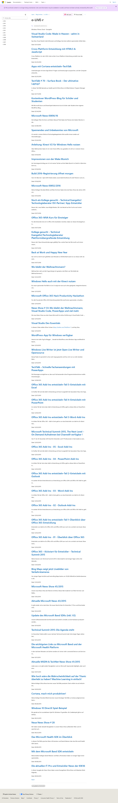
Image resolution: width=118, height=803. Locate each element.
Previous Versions (14, 798)
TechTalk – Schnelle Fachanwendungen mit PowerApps (53, 368)
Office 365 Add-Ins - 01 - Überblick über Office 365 (57, 537)
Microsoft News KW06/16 (44, 115)
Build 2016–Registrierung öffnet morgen (52, 173)
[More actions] (85, 14)
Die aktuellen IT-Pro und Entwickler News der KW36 (58, 765)
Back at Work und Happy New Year (49, 252)
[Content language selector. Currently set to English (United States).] (9, 794)
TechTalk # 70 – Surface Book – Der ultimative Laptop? (54, 82)
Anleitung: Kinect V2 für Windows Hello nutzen (55, 144)
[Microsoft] (3, 2)
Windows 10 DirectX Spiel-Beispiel (49, 707)
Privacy (36, 798)
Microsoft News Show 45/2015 (47, 586)
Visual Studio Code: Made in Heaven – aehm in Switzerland (55, 35)
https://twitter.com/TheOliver (61, 327)
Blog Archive (39, 14)
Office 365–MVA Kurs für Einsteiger (49, 217)
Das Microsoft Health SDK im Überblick (51, 736)
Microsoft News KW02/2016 (46, 185)
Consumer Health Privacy (47, 798)
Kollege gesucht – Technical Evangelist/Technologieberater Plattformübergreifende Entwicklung (50, 234)
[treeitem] (15, 21)
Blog (22, 798)
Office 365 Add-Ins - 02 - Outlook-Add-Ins (53, 505)
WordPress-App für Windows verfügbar (52, 335)
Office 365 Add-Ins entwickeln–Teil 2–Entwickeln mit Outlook (58, 475)
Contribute (29, 798)
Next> (33, 779)
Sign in (114, 2)
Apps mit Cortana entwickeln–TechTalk (51, 66)
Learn (32, 14)
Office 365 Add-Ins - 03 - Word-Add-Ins (52, 490)
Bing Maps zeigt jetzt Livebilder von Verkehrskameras (49, 570)
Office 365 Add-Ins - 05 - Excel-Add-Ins (51, 446)
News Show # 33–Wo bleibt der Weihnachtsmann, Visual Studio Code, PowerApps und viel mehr (57, 309)
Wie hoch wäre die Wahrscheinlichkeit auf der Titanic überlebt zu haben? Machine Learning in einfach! (58, 678)
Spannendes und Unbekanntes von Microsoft (54, 130)
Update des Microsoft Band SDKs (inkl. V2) (53, 615)
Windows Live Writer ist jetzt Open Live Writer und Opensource (57, 351)
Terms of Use (60, 798)
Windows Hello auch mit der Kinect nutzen (53, 281)
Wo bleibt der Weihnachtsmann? (48, 266)
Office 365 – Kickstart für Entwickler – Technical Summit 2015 (56, 553)
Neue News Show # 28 (43, 722)
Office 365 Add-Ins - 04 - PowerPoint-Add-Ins (55, 458)
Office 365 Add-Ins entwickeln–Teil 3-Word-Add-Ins (58, 417)
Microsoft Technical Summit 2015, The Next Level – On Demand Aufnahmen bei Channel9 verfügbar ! (57, 433)
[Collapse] (25, 14)
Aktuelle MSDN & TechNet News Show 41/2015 (55, 661)
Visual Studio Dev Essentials (45, 323)
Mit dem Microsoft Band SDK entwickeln (52, 751)
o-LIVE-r (46, 14)
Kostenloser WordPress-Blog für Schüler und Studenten (54, 100)
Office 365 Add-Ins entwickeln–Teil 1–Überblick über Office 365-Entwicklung (58, 521)
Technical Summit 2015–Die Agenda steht (52, 629)
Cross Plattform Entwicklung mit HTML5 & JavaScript (53, 50)
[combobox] (15, 18)
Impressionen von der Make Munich (50, 158)
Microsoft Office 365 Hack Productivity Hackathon (57, 295)
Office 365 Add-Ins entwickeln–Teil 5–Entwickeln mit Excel (58, 386)
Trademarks (68, 798)
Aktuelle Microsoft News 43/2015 (48, 600)
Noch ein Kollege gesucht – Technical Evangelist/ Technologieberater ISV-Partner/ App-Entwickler (56, 201)
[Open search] (110, 2)
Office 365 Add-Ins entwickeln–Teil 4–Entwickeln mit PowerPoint (58, 401)
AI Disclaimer (5, 798)
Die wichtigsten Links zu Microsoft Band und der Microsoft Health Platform (56, 646)
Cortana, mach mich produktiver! (48, 693)
